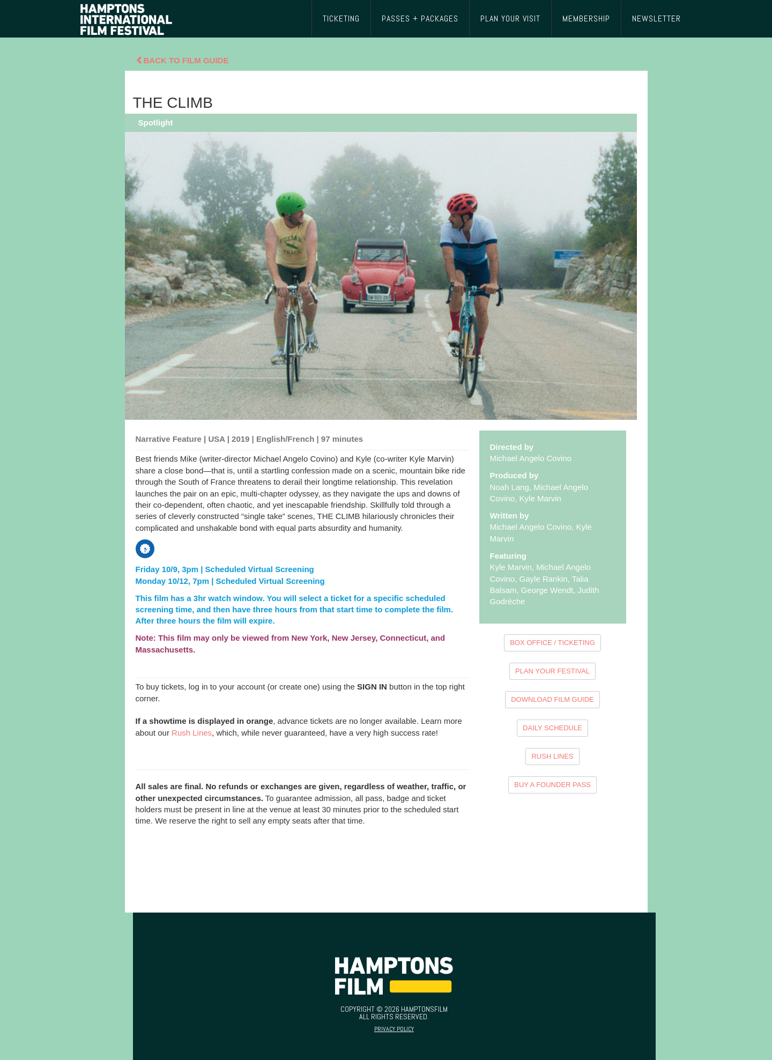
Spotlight (155, 122)
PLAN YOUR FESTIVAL (552, 671)
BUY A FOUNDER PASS (552, 785)
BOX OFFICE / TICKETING (552, 643)
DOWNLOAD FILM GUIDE (552, 699)
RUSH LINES (552, 756)
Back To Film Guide (182, 60)
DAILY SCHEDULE (552, 728)
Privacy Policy (394, 1029)
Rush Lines (192, 732)
